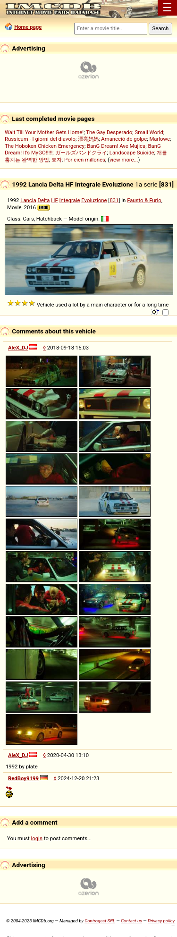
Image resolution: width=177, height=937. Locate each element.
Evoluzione (94, 200)
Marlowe (159, 139)
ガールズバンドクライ (81, 152)
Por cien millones (84, 159)
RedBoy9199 (23, 778)
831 (114, 200)
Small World (149, 132)
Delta (43, 200)
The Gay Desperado (109, 132)
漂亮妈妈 (88, 139)
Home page (28, 27)
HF (54, 200)
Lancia (28, 200)
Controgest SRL (99, 920)
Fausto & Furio (144, 200)
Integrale (69, 200)
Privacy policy (161, 920)
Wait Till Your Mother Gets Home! (44, 132)
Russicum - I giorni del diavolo (40, 139)
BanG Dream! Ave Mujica (116, 146)
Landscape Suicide (132, 152)
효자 (56, 159)
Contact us (131, 920)
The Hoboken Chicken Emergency (44, 146)
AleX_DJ (18, 347)
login (37, 838)
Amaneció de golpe (124, 139)
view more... (124, 159)
